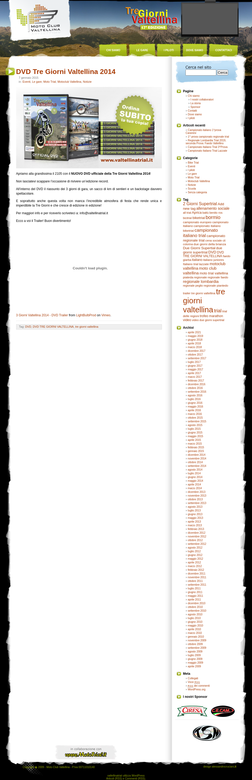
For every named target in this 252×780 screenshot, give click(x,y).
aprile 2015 (194, 440)
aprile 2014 (194, 484)
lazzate (204, 264)
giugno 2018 (195, 339)
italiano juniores (213, 259)
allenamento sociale (212, 208)
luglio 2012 (194, 551)
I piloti (191, 118)
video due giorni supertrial (208, 320)
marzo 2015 (195, 443)
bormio (213, 217)
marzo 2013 (195, 525)
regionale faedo (218, 277)
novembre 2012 (197, 536)
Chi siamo (194, 95)
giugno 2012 (195, 555)
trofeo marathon (211, 316)
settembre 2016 (197, 391)
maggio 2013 (195, 517)
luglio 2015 (194, 428)
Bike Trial (193, 162)
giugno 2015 (195, 432)
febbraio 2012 (196, 569)
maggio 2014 (195, 480)
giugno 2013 (195, 514)
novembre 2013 (197, 495)
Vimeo (105, 315)
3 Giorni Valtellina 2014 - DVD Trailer (42, 315)
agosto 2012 (195, 547)
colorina (188, 244)
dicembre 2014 (196, 454)
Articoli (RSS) (114, 778)
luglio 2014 (194, 473)
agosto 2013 (195, 506)
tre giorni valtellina (86, 326)
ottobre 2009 (195, 644)
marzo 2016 (195, 414)
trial (217, 310)
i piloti (169, 50)
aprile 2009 (194, 666)
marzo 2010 (195, 633)
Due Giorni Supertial (199, 248)
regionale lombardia (201, 281)
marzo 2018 (195, 347)
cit (224, 240)
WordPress (137, 775)
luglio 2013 (194, 510)
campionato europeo (197, 222)
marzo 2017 (195, 376)
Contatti (192, 110)
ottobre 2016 (195, 388)
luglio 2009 (194, 655)
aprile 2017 (194, 373)
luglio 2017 (194, 362)
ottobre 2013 (195, 499)
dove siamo (194, 50)
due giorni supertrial (202, 250)
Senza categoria (197, 192)
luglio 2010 (194, 618)
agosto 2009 (195, 651)
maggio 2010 (195, 625)
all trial (187, 212)
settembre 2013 (197, 503)
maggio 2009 (195, 662)
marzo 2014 (195, 488)
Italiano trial (190, 264)
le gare (142, 50)
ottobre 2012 (195, 540)
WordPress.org (197, 689)
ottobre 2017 (195, 354)
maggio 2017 (195, 369)
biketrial (198, 218)
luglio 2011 (194, 588)
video (187, 320)
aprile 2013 (194, 521)
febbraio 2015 (196, 447)
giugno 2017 (195, 365)
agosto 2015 (195, 425)
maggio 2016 (195, 406)
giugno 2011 (195, 592)
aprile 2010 (194, 629)
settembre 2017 (197, 358)
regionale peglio (193, 285)
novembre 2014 (197, 458)
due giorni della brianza (210, 244)
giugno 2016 (195, 402)
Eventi (26, 81)
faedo (226, 256)
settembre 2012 (197, 543)
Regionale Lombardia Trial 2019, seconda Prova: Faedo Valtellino (206, 142)
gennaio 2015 (196, 451)
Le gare (37, 81)
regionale (200, 277)
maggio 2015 (195, 436)
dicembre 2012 (196, 532)
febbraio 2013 (196, 529)
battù (205, 212)
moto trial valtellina (214, 273)
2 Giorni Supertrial (200, 203)
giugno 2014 (195, 477)
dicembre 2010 (196, 603)
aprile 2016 (194, 410)
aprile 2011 (194, 599)
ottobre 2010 (195, 607)
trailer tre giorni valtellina (199, 293)
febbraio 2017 (196, 380)
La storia (196, 103)
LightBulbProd (86, 315)
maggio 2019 (195, 336)
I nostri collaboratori (202, 99)
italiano (197, 260)
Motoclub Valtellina (69, 81)
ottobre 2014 (195, 462)
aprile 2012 (194, 562)
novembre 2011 (197, 577)
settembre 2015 (197, 421)
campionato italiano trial (200, 233)
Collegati (193, 678)
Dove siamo (195, 114)
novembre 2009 (197, 640)
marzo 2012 (195, 566)
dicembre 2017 (196, 350)
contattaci (223, 50)
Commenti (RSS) (135, 778)
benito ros (215, 212)
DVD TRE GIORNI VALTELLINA (53, 326)
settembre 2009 (197, 647)
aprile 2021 (194, 332)
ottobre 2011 (195, 581)
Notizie (87, 81)
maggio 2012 (195, 558)
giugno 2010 (195, 621)
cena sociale (213, 240)
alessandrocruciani (224, 766)
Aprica (197, 212)
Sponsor (195, 107)
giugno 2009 (195, 659)
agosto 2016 (195, 395)
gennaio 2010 (196, 636)
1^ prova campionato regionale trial (208, 136)
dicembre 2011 (196, 573)
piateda (188, 277)
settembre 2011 (197, 584)
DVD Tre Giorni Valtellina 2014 (66, 72)
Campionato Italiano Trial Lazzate (207, 150)
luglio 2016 (194, 399)
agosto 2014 (195, 469)
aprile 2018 (194, 343)
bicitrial (187, 218)
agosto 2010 (195, 614)
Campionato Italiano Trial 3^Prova (208, 147)
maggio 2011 (195, 595)
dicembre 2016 (196, 384)
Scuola (192, 188)
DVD (28, 326)
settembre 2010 (197, 610)
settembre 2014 (197, 466)
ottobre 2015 (195, 417)
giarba (187, 259)
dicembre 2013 (196, 491)
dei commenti (199, 685)
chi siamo (113, 50)
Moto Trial (49, 81)
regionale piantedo (216, 285)
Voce (194, 682)
